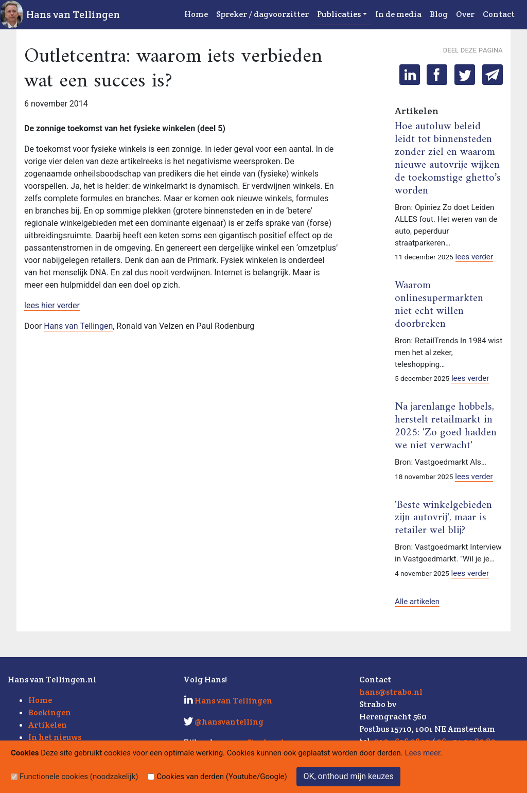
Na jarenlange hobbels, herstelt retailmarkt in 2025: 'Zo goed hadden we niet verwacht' (446, 426)
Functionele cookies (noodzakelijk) (79, 776)
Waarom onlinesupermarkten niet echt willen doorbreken (439, 304)
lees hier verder (52, 305)
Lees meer (423, 752)
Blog (439, 14)
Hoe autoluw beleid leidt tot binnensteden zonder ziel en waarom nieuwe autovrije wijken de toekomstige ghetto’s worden (448, 158)
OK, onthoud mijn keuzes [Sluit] (348, 776)
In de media (398, 14)
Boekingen (49, 712)
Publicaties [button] (339, 14)
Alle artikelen (417, 601)
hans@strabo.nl (391, 691)
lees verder (474, 256)
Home (196, 14)
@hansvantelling (229, 721)
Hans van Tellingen (73, 14)
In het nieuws (54, 737)
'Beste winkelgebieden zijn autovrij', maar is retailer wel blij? (443, 518)
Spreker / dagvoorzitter (262, 14)
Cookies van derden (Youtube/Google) (221, 776)
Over (465, 14)
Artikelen (47, 724)
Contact (499, 14)
